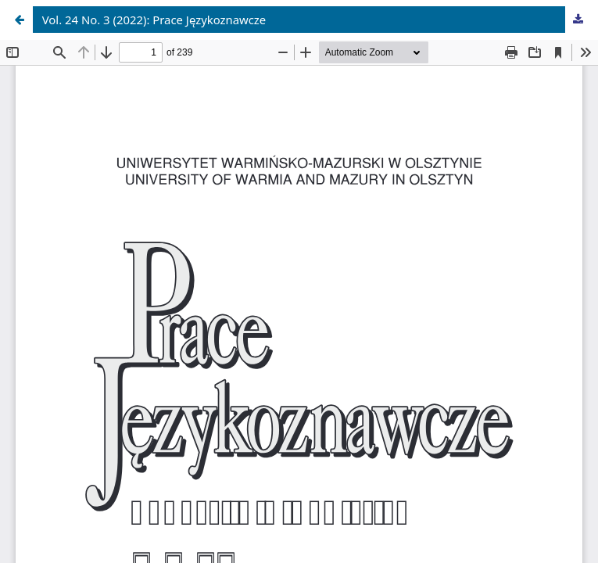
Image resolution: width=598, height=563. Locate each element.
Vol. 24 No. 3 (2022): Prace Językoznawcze (154, 19)
